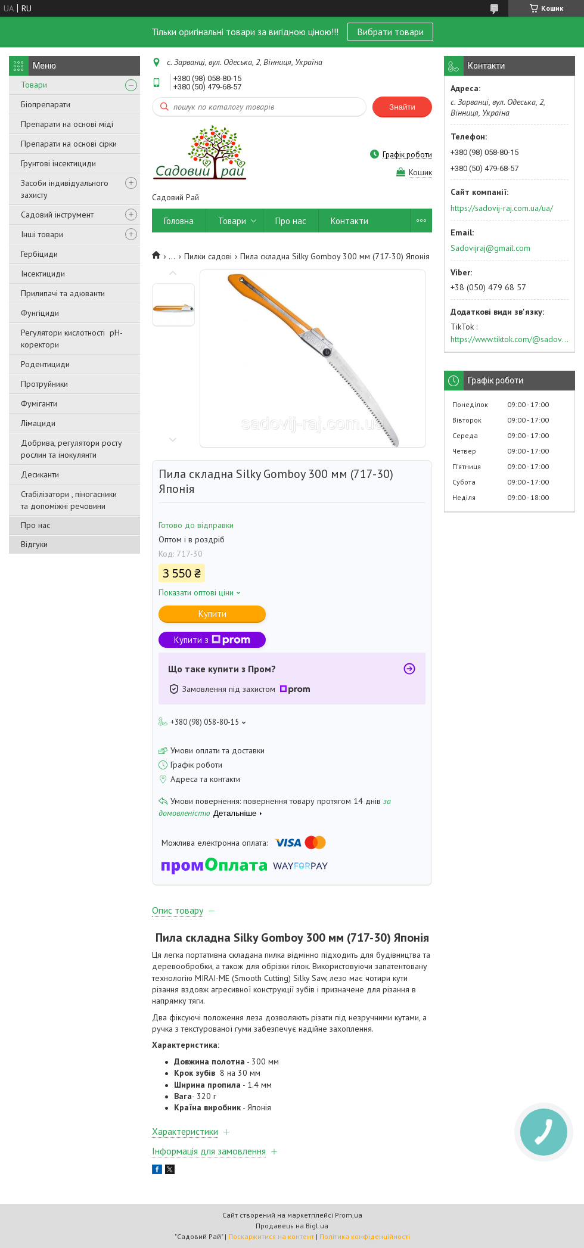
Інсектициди (43, 273)
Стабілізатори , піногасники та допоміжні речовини (69, 500)
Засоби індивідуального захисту (64, 189)
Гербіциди (39, 254)
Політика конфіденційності (364, 1236)
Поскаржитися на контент (271, 1236)
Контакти (349, 220)
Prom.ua (348, 1214)
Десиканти (40, 474)
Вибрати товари (390, 32)
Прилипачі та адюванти (63, 293)
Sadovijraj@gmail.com (490, 248)
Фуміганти (39, 403)
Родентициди (45, 364)
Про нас (35, 525)
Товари (34, 84)
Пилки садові (208, 256)
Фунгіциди (40, 313)
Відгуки (34, 544)
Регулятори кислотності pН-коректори (72, 338)
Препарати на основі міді (67, 124)
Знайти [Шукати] (402, 107)
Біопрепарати (45, 104)
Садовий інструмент (57, 214)
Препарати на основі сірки (69, 143)
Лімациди (38, 423)
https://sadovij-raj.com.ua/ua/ (502, 208)
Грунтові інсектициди (58, 163)
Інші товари (42, 234)
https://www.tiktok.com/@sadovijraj (510, 339)
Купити (212, 613)
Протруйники (44, 383)
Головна (179, 220)
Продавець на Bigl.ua (292, 1225)
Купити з (212, 639)
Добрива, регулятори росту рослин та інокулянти (71, 448)
